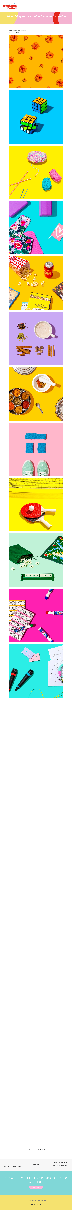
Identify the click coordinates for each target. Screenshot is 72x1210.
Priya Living (16, 32)
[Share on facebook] (28, 1150)
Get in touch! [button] (36, 1187)
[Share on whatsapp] (38, 1150)
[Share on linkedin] (36, 1150)
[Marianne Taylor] (10, 6)
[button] (68, 6)
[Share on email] (44, 1150)
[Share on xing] (42, 1150)
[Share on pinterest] (34, 1150)
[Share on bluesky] (40, 1150)
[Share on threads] (32, 1150)
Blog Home (36, 1164)
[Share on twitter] (30, 1150)
